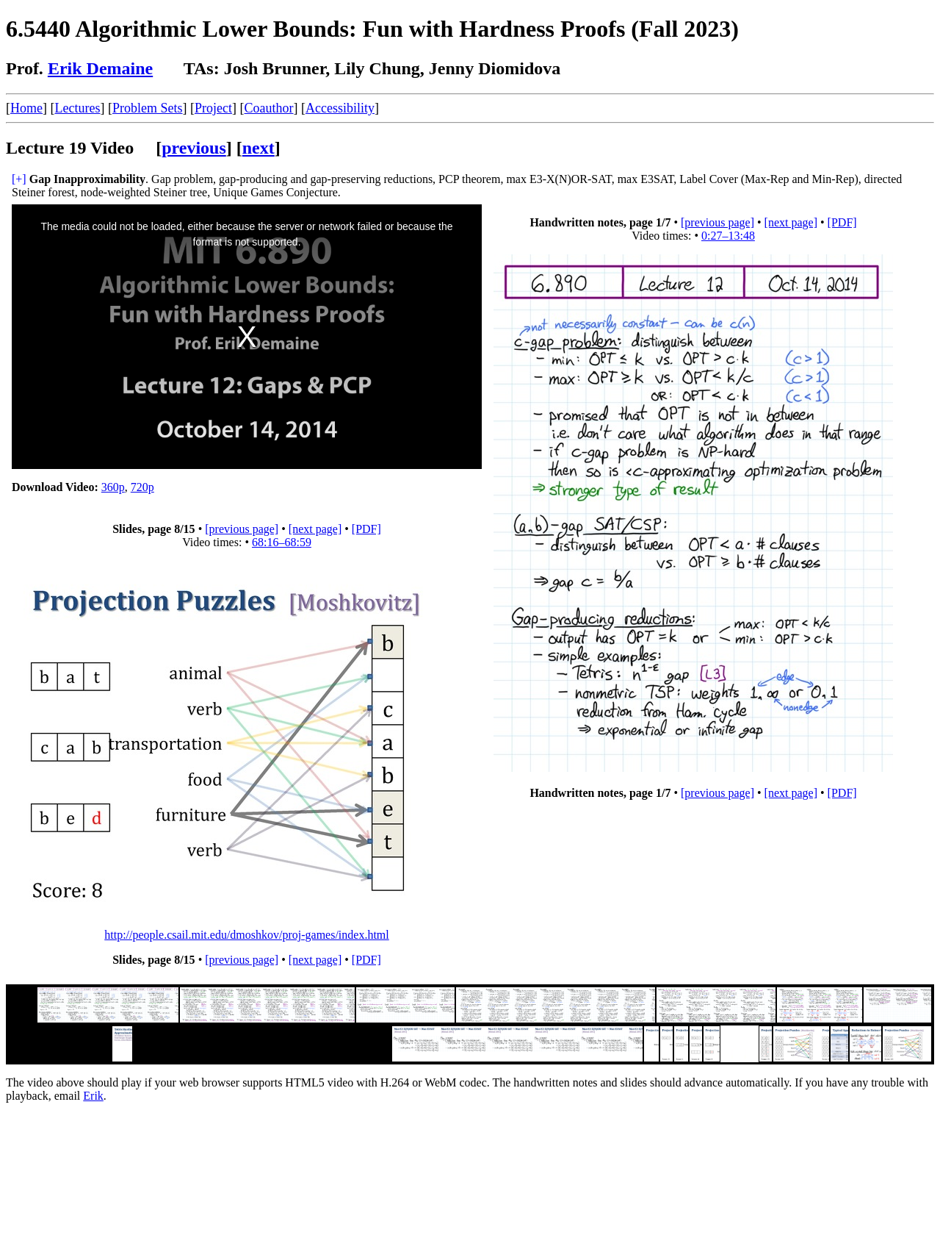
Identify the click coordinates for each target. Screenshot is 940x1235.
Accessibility (340, 108)
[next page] (790, 222)
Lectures (78, 108)
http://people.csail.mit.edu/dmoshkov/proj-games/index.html (246, 934)
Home (26, 108)
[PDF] (842, 222)
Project (213, 108)
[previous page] (717, 222)
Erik (93, 1095)
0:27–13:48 (728, 235)
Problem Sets (147, 108)
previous (194, 147)
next (258, 147)
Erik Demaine (100, 68)
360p (113, 487)
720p (142, 487)
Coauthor (268, 108)
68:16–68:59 (281, 542)
